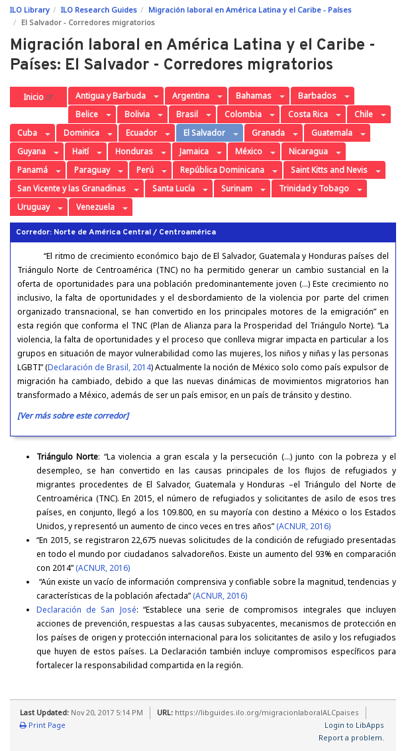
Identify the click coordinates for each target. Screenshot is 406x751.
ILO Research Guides (99, 10)
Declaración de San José (86, 609)
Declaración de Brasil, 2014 (99, 367)
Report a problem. (351, 737)
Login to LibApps (354, 725)
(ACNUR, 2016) (303, 526)
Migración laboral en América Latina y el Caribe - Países (250, 10)
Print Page (43, 725)
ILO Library (30, 10)
